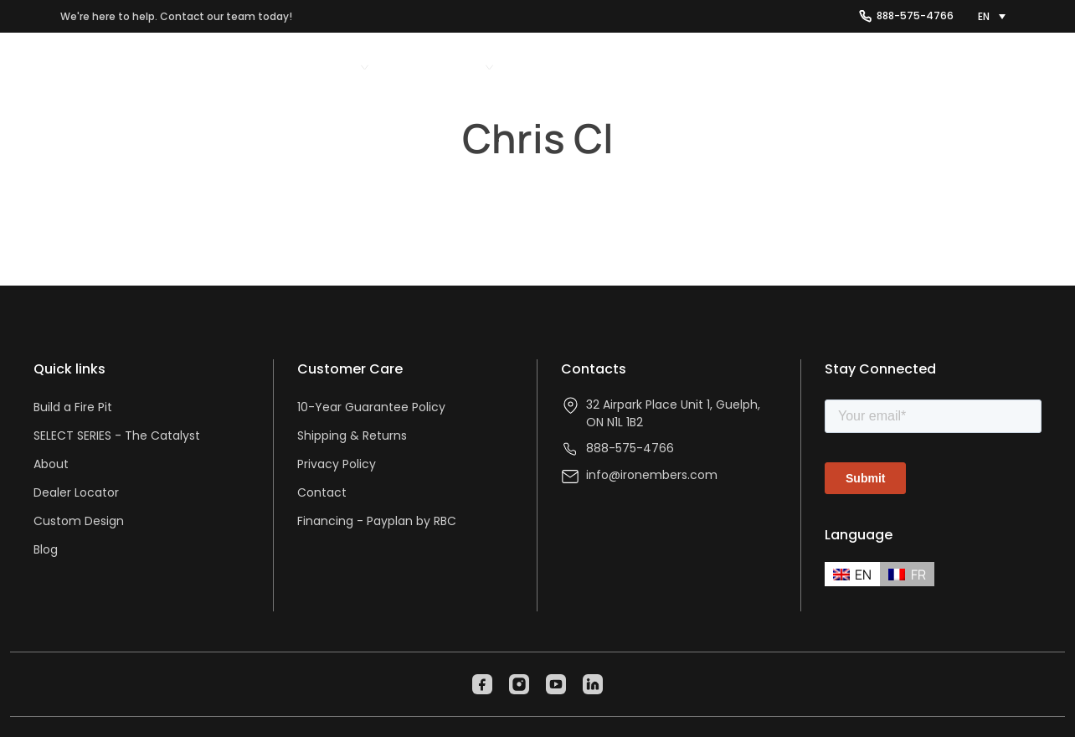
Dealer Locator (76, 492)
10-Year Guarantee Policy (371, 407)
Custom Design (78, 521)
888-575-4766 (915, 15)
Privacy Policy (336, 464)
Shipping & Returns (352, 435)
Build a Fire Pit (72, 407)
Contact (322, 492)
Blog (45, 549)
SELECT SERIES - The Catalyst (116, 435)
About (51, 464)
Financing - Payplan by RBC (376, 521)
